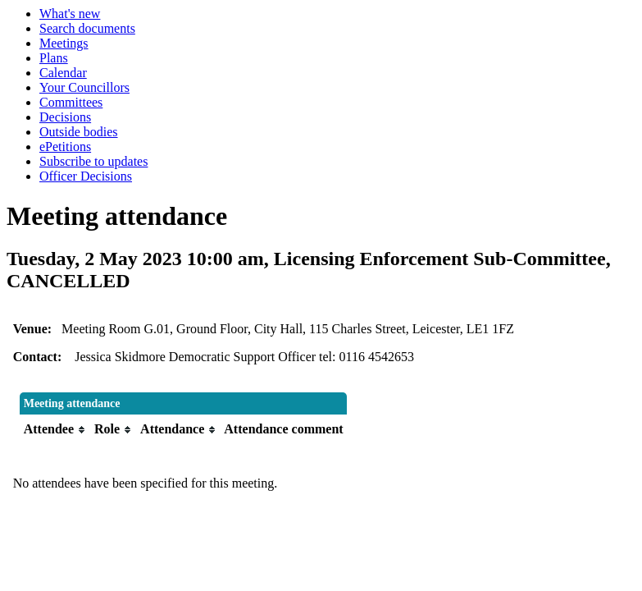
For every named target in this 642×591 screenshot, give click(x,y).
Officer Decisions (85, 176)
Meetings (64, 43)
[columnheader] (55, 429)
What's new (69, 14)
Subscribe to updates (93, 161)
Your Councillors (84, 87)
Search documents (87, 28)
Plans (53, 58)
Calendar (63, 73)
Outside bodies (78, 132)
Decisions (65, 117)
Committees (70, 102)
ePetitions (65, 146)
